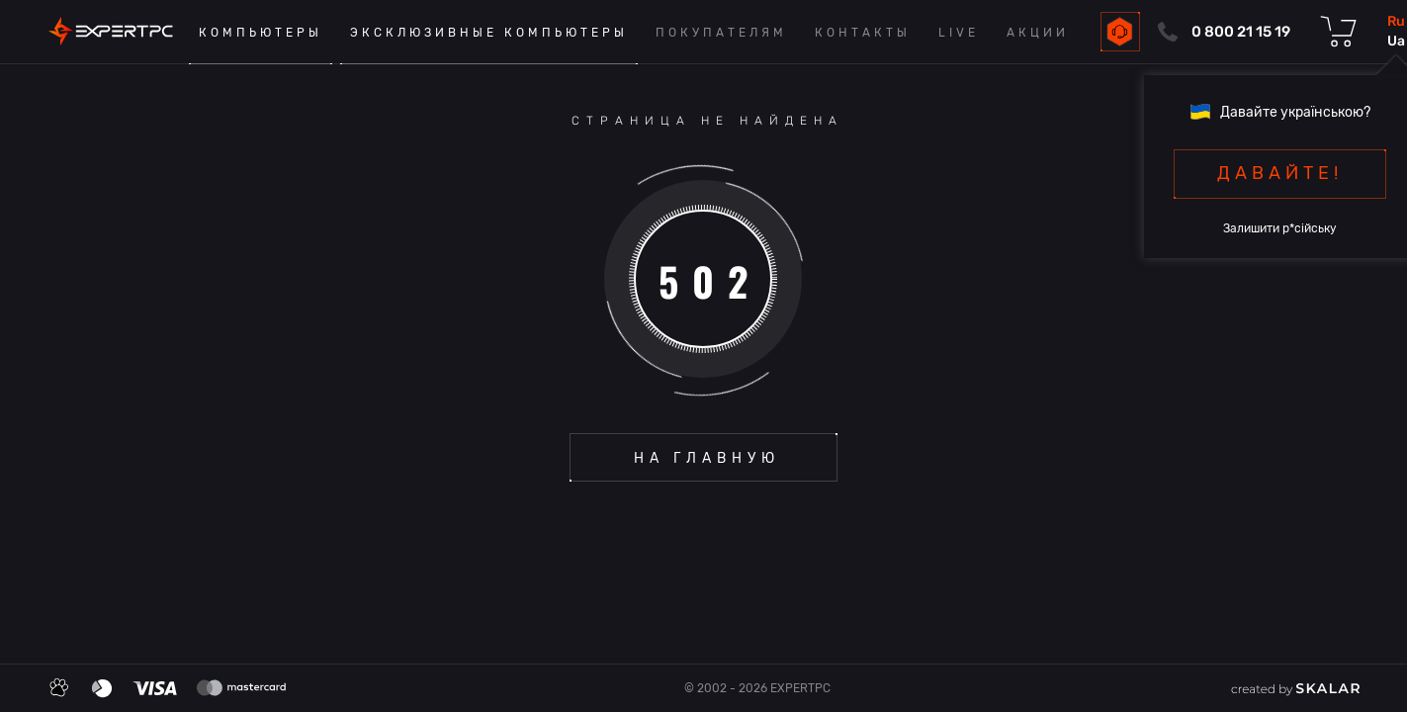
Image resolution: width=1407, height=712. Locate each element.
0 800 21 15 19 (1240, 32)
